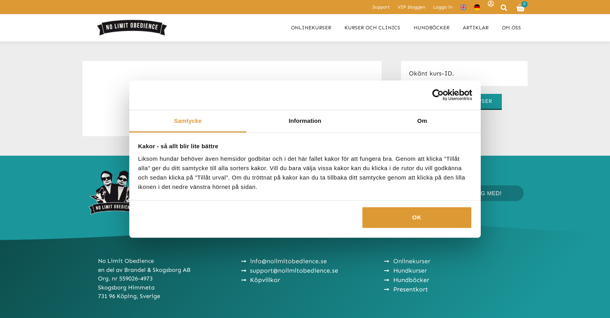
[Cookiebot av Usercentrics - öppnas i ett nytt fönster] (438, 95)
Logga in (443, 7)
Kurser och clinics (372, 28)
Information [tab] (305, 120)
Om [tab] (422, 120)
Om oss (511, 28)
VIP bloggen (411, 7)
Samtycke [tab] (188, 120)
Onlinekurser (311, 28)
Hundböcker (431, 28)
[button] (504, 8)
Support (381, 7)
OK (417, 217)
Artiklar (476, 28)
